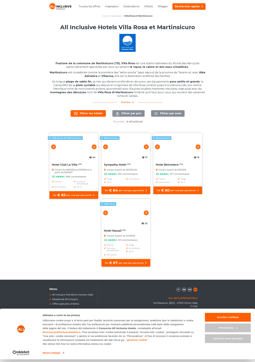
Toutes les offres (89, 6)
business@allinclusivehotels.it (62, 334)
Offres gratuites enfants (65, 303)
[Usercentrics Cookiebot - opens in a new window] (21, 355)
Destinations (131, 6)
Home (105, 16)
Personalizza (228, 330)
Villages (163, 6)
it (178, 289)
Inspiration (112, 6)
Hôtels (148, 6)
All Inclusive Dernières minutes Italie (72, 294)
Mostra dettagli (51, 355)
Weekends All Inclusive (65, 299)
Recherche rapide (189, 6)
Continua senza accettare (228, 341)
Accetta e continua (228, 319)
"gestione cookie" (137, 342)
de (189, 289)
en (184, 289)
